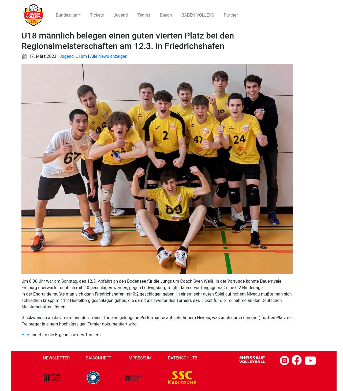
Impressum (140, 358)
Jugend (66, 56)
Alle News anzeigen (108, 56)
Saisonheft (98, 358)
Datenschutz (182, 358)
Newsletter (56, 358)
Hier (25, 334)
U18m (81, 56)
